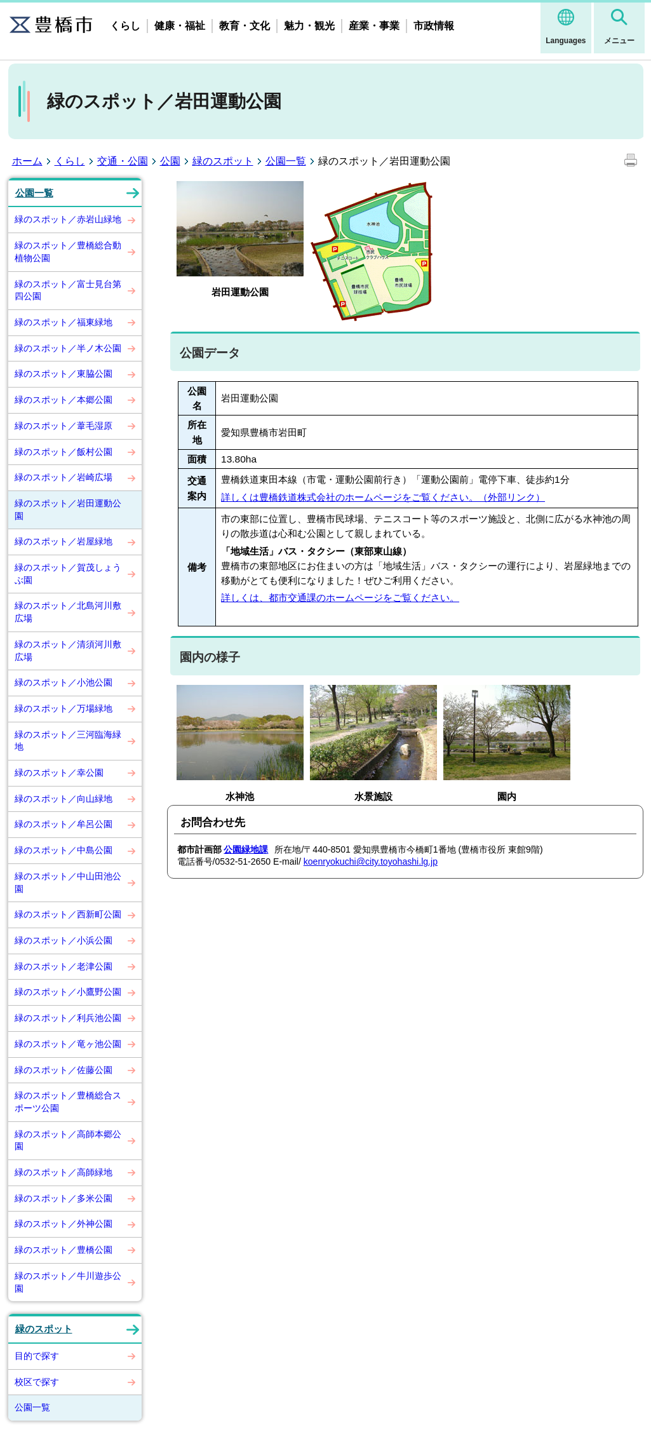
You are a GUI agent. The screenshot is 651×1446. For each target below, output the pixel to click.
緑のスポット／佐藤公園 (63, 1070)
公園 (170, 161)
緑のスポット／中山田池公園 (68, 882)
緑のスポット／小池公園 (63, 682)
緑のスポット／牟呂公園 (63, 824)
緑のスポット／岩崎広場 (63, 477)
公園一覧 (285, 161)
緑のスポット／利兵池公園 (68, 1018)
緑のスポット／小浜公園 (63, 940)
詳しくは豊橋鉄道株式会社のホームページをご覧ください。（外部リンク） (383, 497)
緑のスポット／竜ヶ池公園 (68, 1044)
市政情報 (433, 25)
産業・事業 (374, 25)
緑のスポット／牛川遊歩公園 (68, 1282)
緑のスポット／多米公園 (63, 1198)
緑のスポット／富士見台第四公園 (68, 290)
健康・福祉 (179, 25)
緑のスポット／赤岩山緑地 (68, 219)
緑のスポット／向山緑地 (63, 799)
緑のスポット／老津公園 (63, 966)
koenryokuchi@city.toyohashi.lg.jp (371, 861)
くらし (125, 25)
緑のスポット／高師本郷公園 (68, 1140)
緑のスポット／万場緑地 (63, 708)
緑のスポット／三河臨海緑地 (68, 740)
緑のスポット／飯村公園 (63, 452)
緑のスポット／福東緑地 (63, 322)
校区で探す (37, 1382)
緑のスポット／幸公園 (59, 772)
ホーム (27, 161)
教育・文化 (244, 25)
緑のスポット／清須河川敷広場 (68, 650)
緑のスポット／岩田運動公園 (68, 509)
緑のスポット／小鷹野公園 (68, 992)
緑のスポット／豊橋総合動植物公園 (68, 251)
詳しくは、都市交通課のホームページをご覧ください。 (340, 597)
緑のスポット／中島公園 (63, 850)
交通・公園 (122, 161)
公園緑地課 (246, 849)
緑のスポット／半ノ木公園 (68, 348)
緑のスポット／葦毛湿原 (63, 426)
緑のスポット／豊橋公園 (63, 1250)
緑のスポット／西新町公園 (68, 914)
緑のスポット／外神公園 (63, 1224)
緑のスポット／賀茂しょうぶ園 (68, 573)
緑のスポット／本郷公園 (63, 400)
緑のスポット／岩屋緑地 (63, 541)
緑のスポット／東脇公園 (63, 373)
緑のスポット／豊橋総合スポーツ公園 (68, 1101)
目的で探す (37, 1356)
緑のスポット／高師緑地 (63, 1172)
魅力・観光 (309, 25)
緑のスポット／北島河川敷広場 (68, 611)
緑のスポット (222, 161)
